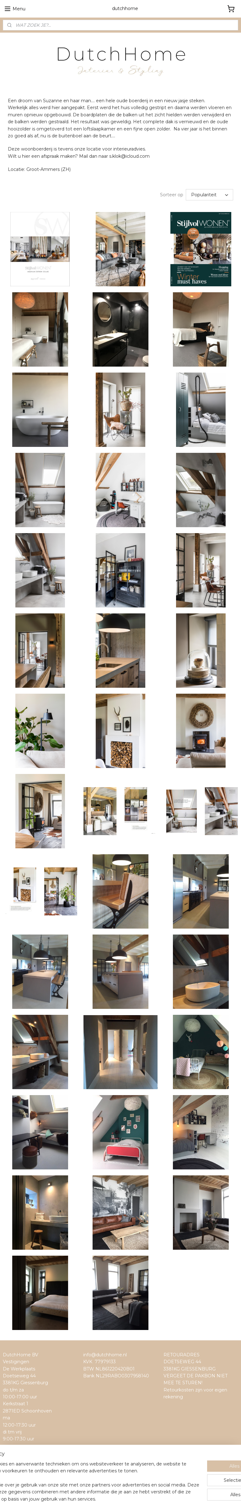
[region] (79, 1474)
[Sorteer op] (209, 194)
